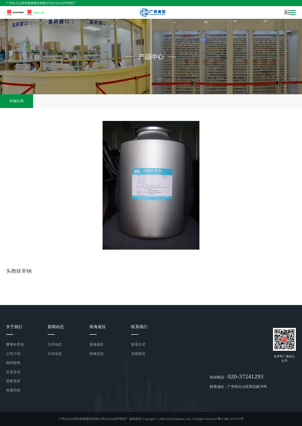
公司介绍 (13, 354)
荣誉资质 (13, 381)
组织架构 (13, 363)
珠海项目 (96, 344)
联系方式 (138, 344)
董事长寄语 (15, 344)
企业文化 (13, 372)
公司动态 (55, 344)
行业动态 (55, 354)
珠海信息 (96, 354)
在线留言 (138, 354)
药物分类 (16, 101)
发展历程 (13, 390)
